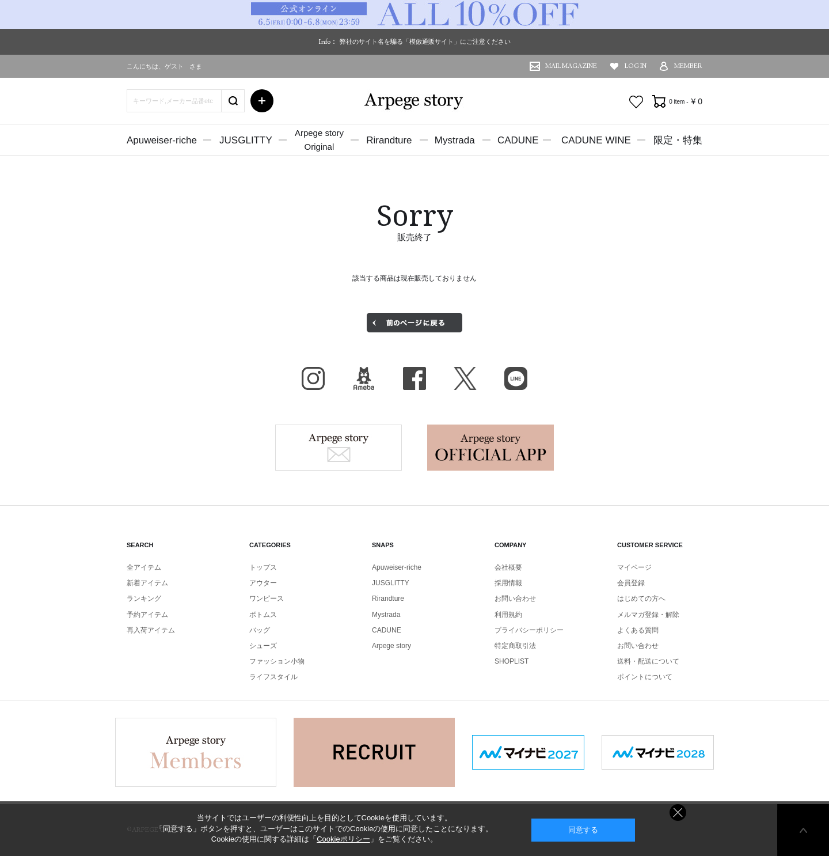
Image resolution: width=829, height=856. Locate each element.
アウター (263, 583)
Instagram (313, 378)
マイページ (634, 567)
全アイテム (144, 567)
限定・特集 (677, 140)
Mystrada (455, 140)
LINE (515, 378)
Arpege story (338, 448)
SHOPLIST (511, 661)
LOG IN (636, 66)
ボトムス (263, 615)
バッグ (259, 630)
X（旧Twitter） (465, 378)
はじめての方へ (641, 598)
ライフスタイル (273, 677)
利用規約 (508, 615)
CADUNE (518, 140)
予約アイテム (147, 615)
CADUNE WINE (596, 140)
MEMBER (688, 66)
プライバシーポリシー (529, 630)
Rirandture (389, 140)
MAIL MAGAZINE (571, 66)
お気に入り (636, 102)
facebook (414, 378)
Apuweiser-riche (162, 140)
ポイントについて (644, 677)
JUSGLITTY (245, 140)
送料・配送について (648, 661)
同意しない (678, 812)
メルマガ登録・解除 (648, 615)
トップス (263, 567)
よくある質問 (638, 630)
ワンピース (266, 598)
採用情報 (508, 583)
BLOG (363, 378)
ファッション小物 (277, 661)
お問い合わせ (515, 598)
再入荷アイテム (151, 630)
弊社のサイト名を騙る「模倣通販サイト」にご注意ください (425, 41)
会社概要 (508, 567)
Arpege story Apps (490, 448)
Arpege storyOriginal (319, 139)
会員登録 (631, 583)
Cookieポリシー (343, 839)
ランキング (144, 598)
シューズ (263, 646)
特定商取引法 (515, 646)
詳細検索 (261, 100)
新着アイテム (147, 583)
